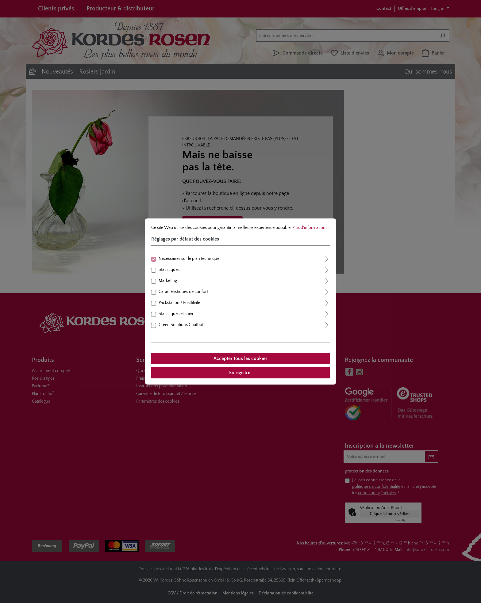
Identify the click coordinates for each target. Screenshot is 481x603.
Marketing (168, 280)
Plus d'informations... (311, 227)
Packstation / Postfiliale (179, 302)
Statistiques (169, 269)
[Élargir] (327, 258)
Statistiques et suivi (176, 313)
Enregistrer (240, 372)
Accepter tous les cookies (240, 358)
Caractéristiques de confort (183, 291)
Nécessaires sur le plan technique (189, 258)
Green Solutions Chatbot (181, 324)
